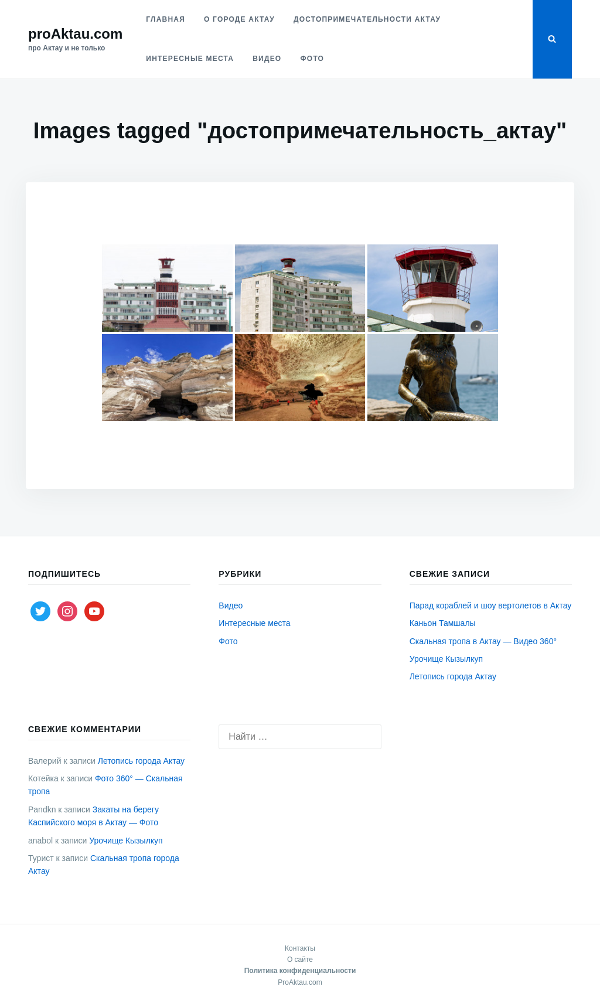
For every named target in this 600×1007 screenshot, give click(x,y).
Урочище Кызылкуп (446, 659)
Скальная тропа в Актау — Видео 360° (483, 641)
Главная (165, 19)
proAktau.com (75, 34)
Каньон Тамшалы (443, 623)
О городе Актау (239, 19)
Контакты (300, 948)
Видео (267, 59)
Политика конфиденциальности (300, 971)
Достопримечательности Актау (367, 19)
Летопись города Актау (453, 676)
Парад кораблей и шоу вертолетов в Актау (491, 605)
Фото (312, 59)
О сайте (300, 959)
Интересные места (190, 59)
